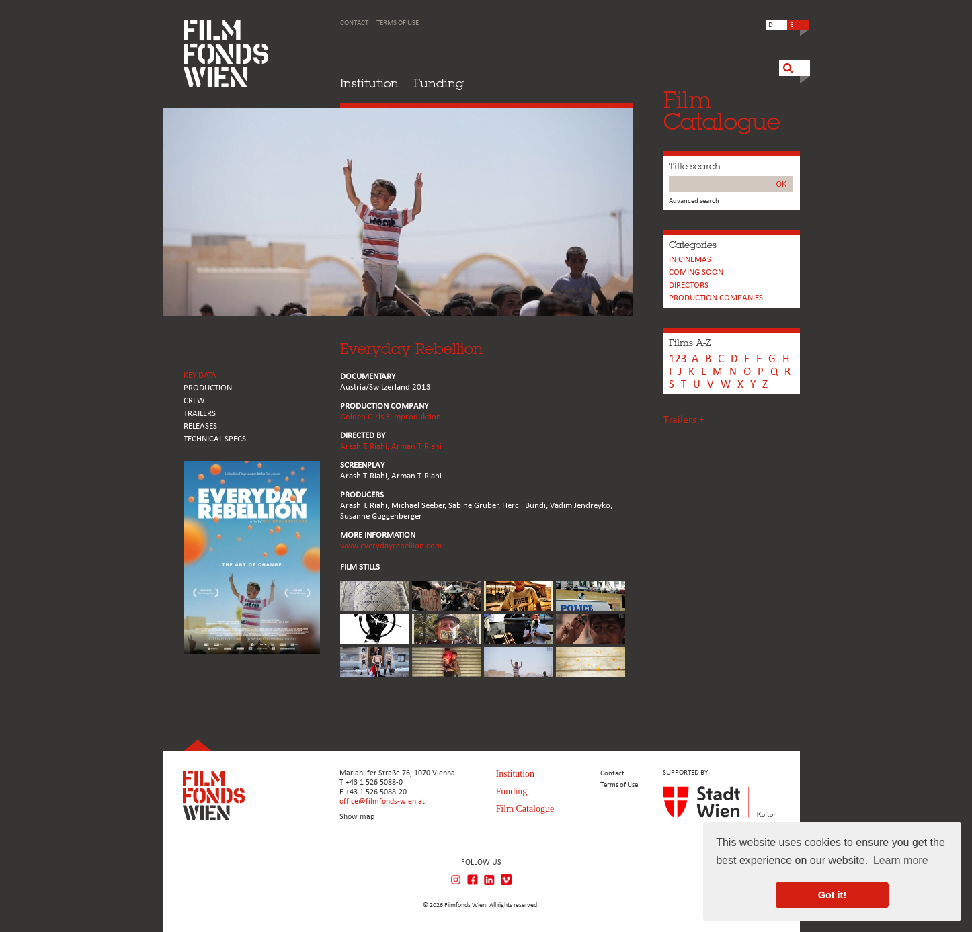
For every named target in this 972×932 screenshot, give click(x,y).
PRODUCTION (208, 388)
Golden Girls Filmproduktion (390, 417)
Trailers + (683, 420)
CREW (194, 400)
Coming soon (696, 272)
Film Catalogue (525, 809)
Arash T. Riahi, (365, 446)
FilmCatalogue (721, 110)
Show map (356, 817)
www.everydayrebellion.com (391, 546)
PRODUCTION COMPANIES (716, 298)
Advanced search (694, 201)
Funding (438, 83)
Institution (369, 83)
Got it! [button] (832, 895)
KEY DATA (200, 375)
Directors (688, 285)
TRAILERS (200, 413)
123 (678, 359)
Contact (354, 23)
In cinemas (690, 259)
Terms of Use (397, 23)
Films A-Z (690, 343)
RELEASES (200, 426)
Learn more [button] (900, 860)
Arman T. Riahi (416, 446)
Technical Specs (215, 439)
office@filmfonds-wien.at (382, 802)
